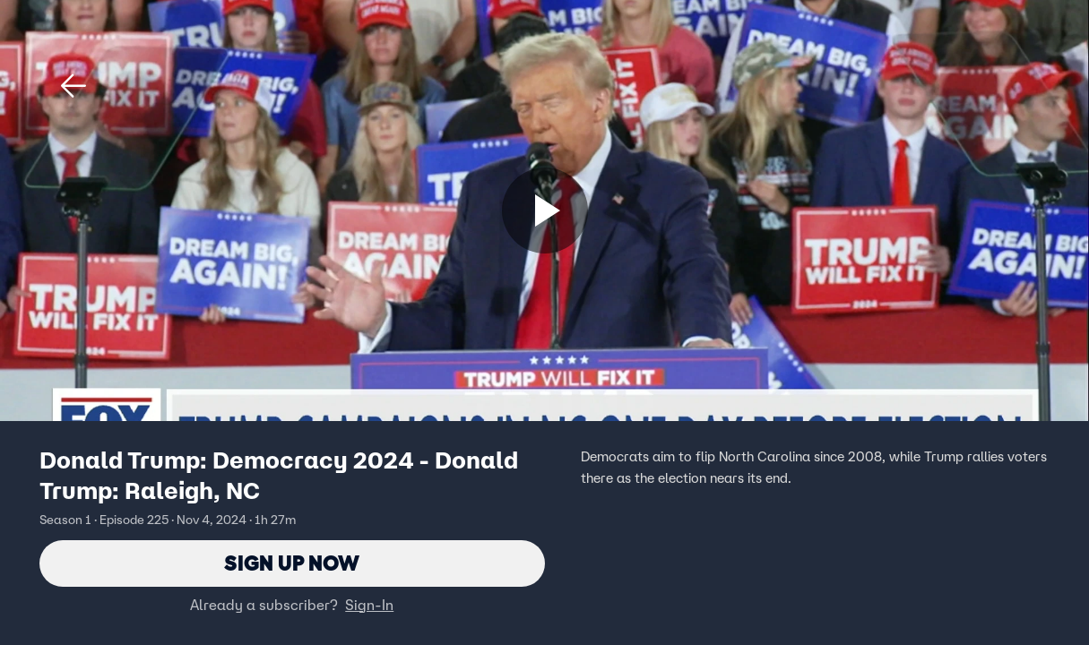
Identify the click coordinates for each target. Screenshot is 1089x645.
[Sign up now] (545, 211)
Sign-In (369, 605)
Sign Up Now (291, 563)
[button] (73, 86)
